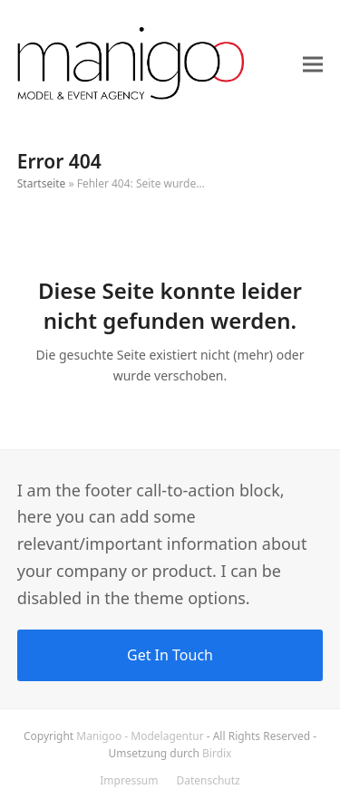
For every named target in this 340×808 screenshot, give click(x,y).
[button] (313, 64)
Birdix (216, 753)
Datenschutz (207, 780)
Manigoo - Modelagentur (139, 736)
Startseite (41, 183)
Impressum (129, 780)
